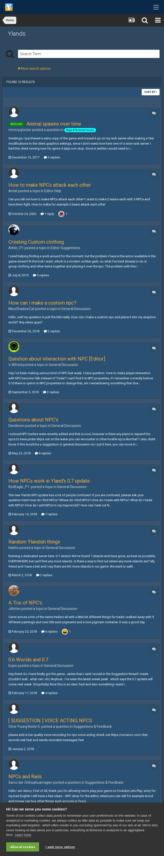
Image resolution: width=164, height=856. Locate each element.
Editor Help (52, 191)
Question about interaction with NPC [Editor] (56, 359)
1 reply (47, 214)
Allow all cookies (22, 847)
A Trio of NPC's (25, 603)
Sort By (150, 92)
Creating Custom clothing (36, 242)
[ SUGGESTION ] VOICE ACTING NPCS (50, 721)
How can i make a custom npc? (42, 303)
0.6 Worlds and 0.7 (28, 660)
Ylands (17, 33)
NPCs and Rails (25, 776)
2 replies (52, 331)
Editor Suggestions (65, 248)
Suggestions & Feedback (92, 726)
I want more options (60, 847)
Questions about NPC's (33, 420)
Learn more (23, 835)
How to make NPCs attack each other (49, 185)
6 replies (43, 453)
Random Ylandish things (34, 542)
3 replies (52, 157)
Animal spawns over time (53, 124)
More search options (34, 68)
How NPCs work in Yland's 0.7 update (49, 481)
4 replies (49, 693)
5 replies (41, 275)
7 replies (49, 514)
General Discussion (76, 309)
